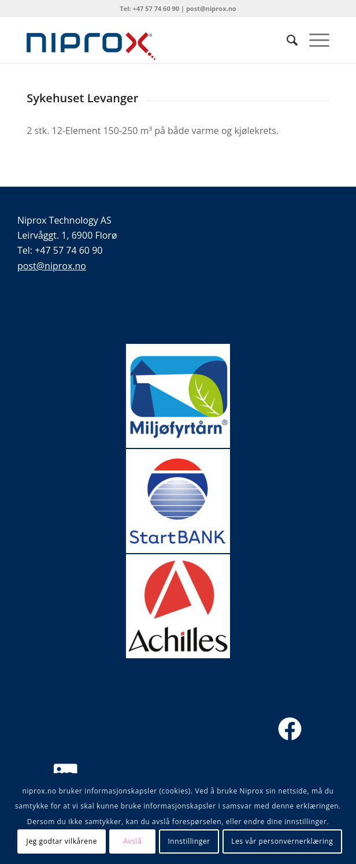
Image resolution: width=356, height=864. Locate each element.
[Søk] (286, 40)
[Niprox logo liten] (148, 40)
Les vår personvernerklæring (282, 841)
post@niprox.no (51, 265)
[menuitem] (286, 40)
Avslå (132, 841)
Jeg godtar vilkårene (62, 841)
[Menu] (313, 40)
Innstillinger (189, 841)
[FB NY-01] (290, 729)
